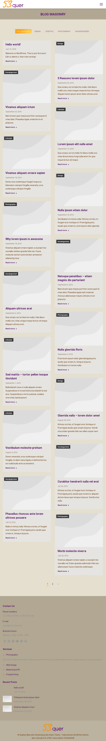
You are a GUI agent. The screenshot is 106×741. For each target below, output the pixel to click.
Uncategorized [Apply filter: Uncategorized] (82, 31)
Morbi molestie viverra (72, 551)
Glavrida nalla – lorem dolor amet (79, 415)
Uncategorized (11, 72)
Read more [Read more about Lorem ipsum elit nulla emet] (63, 164)
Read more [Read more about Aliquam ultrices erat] (11, 329)
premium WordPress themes (77, 735)
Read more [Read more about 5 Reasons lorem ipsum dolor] (63, 98)
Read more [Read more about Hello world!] (11, 61)
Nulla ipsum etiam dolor (73, 210)
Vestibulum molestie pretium (24, 447)
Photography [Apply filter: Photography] (64, 31)
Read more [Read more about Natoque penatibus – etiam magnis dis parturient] (63, 304)
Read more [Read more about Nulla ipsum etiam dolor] (63, 230)
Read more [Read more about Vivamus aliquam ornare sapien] (11, 193)
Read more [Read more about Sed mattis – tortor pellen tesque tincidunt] (11, 402)
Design (60, 44)
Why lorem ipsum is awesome (24, 239)
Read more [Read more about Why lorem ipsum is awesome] (11, 263)
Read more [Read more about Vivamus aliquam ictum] (11, 127)
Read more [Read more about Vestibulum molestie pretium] (11, 468)
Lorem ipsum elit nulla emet (75, 144)
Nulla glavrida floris (70, 349)
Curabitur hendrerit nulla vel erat (78, 481)
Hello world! (13, 44)
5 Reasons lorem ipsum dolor (76, 78)
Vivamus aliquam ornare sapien (25, 173)
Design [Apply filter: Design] (38, 31)
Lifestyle (61, 109)
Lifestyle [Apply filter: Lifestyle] (49, 31)
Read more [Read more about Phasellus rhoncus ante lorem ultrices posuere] (11, 538)
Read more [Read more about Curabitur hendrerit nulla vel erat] (63, 505)
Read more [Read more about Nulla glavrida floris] (63, 370)
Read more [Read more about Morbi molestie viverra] (63, 571)
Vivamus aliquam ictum (20, 107)
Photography (10, 204)
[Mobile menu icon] (101, 4)
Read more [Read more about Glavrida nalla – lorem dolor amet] (63, 436)
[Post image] (7, 689)
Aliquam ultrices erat (19, 308)
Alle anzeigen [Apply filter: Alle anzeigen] (23, 31)
